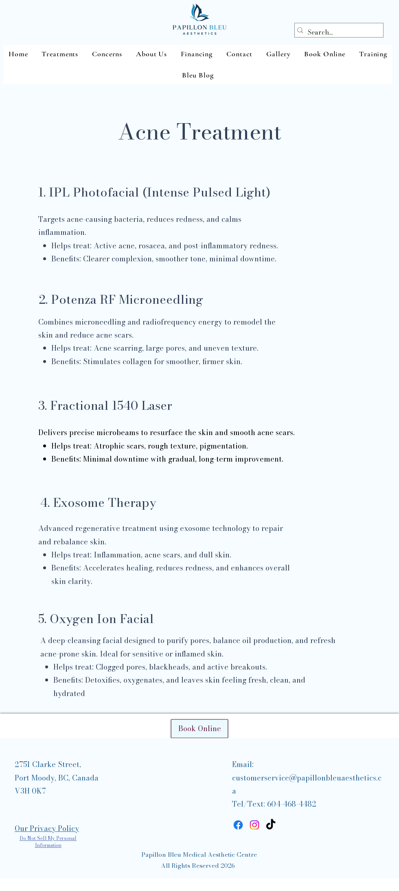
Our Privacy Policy (47, 828)
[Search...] (337, 32)
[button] (59, 54)
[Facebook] (238, 825)
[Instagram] (254, 825)
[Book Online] (199, 728)
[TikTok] (271, 825)
